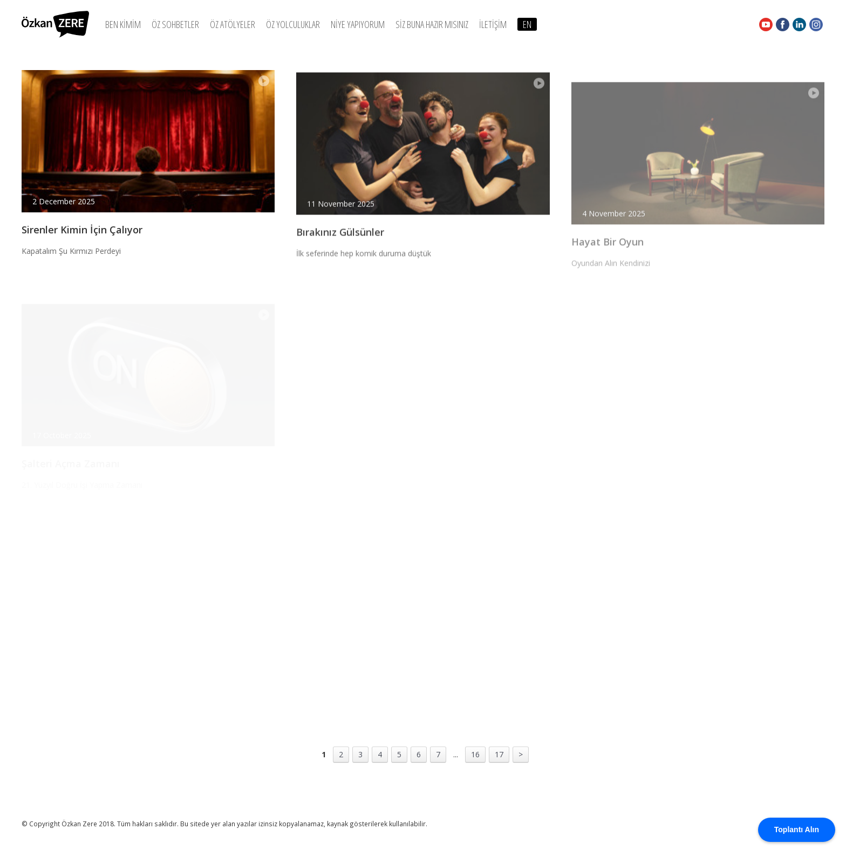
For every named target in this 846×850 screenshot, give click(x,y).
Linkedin (799, 24)
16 (475, 754)
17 (499, 754)
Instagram (816, 24)
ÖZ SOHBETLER (175, 24)
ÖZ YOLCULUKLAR (293, 24)
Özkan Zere (55, 24)
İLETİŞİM (493, 24)
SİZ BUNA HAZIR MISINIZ (431, 24)
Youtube (766, 24)
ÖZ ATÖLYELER (232, 24)
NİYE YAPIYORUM (358, 24)
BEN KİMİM (123, 24)
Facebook (782, 24)
